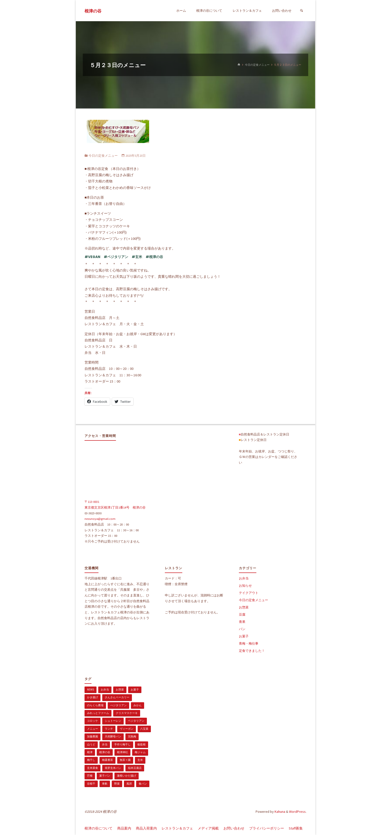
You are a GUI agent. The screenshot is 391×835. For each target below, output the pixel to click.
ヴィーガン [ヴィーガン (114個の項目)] (126, 728)
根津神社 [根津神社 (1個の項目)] (122, 752)
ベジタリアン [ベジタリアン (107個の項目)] (136, 720)
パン (242, 629)
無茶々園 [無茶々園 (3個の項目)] (125, 760)
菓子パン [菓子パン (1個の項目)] (104, 775)
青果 (242, 622)
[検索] (301, 10)
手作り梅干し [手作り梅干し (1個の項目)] (122, 744)
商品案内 (124, 828)
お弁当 (244, 578)
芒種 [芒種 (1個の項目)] (90, 775)
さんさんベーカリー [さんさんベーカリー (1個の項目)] (117, 697)
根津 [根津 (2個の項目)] (90, 752)
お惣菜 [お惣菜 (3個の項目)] (120, 689)
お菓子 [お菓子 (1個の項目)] (135, 689)
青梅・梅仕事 (248, 643)
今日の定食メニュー (257, 64)
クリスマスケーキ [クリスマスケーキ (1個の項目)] (127, 713)
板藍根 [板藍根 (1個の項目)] (141, 744)
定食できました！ (252, 651)
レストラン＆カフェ (177, 828)
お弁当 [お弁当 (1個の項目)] (105, 689)
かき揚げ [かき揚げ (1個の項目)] (92, 697)
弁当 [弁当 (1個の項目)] (104, 744)
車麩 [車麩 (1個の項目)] (104, 783)
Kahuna (279, 811)
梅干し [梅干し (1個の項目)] (91, 760)
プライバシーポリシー (266, 828)
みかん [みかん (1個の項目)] (137, 705)
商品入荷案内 (146, 828)
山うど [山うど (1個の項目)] (91, 744)
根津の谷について (98, 828)
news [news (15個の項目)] (90, 689)
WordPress (297, 811)
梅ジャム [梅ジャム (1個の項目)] (140, 752)
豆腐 (242, 614)
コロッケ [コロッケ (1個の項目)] (92, 720)
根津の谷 (93, 11)
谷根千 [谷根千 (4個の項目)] (91, 783)
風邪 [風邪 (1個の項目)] (129, 783)
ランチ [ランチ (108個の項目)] (109, 728)
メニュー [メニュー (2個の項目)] (92, 728)
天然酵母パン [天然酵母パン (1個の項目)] (113, 736)
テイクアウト (248, 593)
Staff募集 (296, 828)
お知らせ (245, 585)
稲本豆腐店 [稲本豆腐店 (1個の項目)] (135, 768)
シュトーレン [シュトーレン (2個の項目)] (113, 720)
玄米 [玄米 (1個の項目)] (140, 760)
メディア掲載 (208, 828)
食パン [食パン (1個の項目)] (143, 783)
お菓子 (244, 636)
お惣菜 (244, 607)
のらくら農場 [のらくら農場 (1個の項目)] (95, 705)
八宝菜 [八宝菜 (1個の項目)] (144, 728)
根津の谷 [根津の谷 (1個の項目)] (104, 752)
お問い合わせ (233, 828)
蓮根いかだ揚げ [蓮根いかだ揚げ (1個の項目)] (126, 775)
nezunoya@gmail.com (100, 519)
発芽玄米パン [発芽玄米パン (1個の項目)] (113, 768)
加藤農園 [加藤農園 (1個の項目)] (92, 736)
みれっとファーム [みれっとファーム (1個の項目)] (98, 713)
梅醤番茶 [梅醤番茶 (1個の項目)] (107, 760)
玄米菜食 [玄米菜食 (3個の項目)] (92, 768)
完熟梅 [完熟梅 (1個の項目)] (132, 736)
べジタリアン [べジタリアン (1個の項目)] (118, 705)
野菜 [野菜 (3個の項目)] (117, 783)
